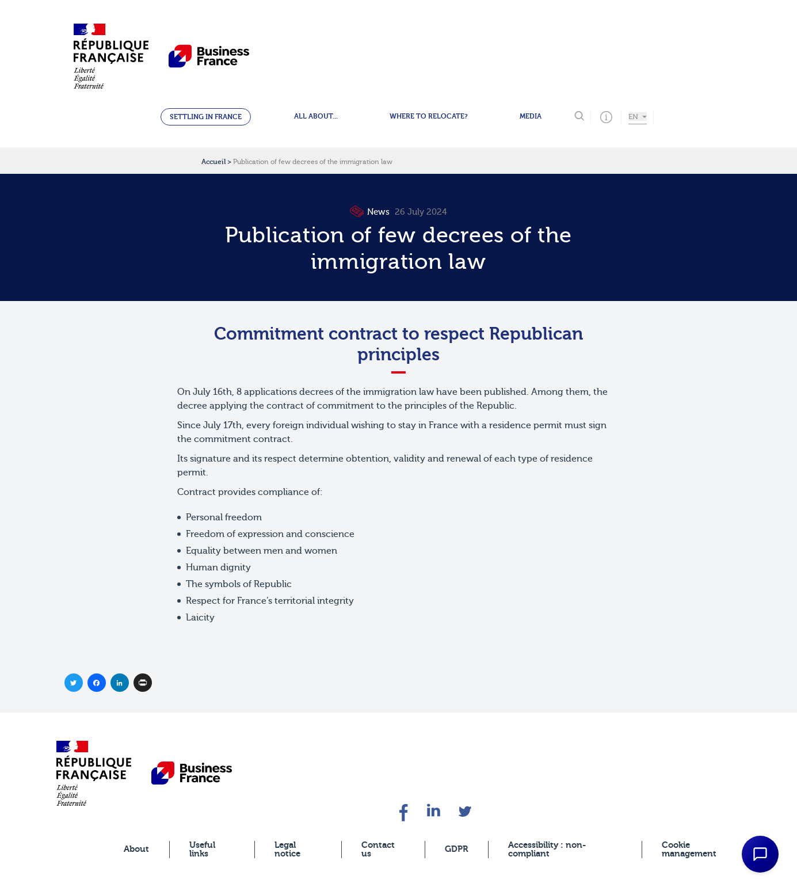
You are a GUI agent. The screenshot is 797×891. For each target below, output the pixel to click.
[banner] (94, 773)
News (371, 212)
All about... (316, 116)
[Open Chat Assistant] (760, 854)
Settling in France (206, 117)
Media (530, 116)
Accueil (213, 162)
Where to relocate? (429, 116)
